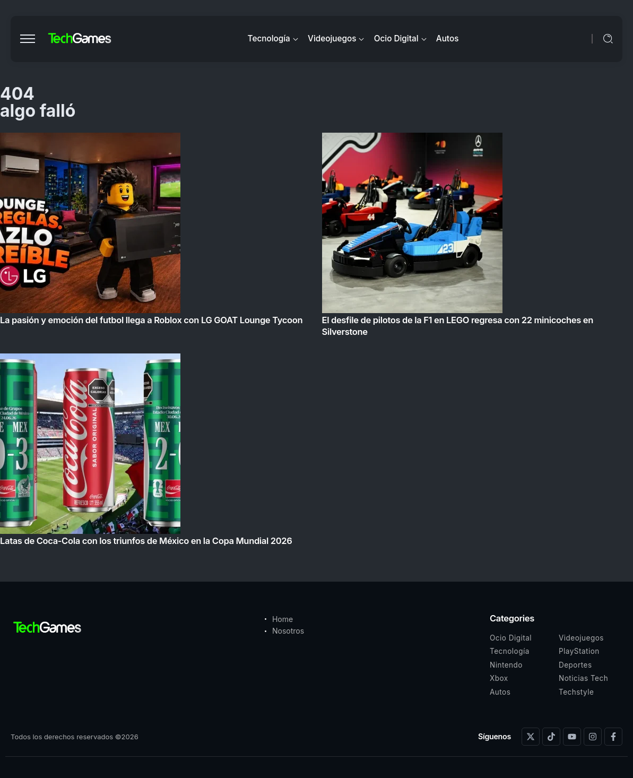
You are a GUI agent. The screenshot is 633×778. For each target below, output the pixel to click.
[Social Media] (531, 737)
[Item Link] (316, 342)
